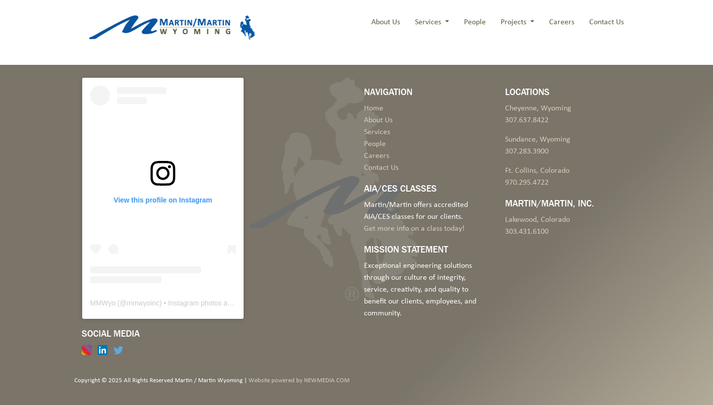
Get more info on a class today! (414, 229)
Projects (514, 22)
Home (373, 108)
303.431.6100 (527, 232)
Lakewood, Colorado (537, 220)
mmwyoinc (143, 303)
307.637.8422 (527, 120)
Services (429, 22)
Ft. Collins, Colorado (537, 171)
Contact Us (606, 22)
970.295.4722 (527, 183)
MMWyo (102, 303)
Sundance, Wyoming (537, 140)
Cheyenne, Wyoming (538, 108)
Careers (561, 22)
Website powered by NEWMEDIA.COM (299, 380)
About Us (385, 22)
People (475, 22)
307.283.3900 (527, 151)
